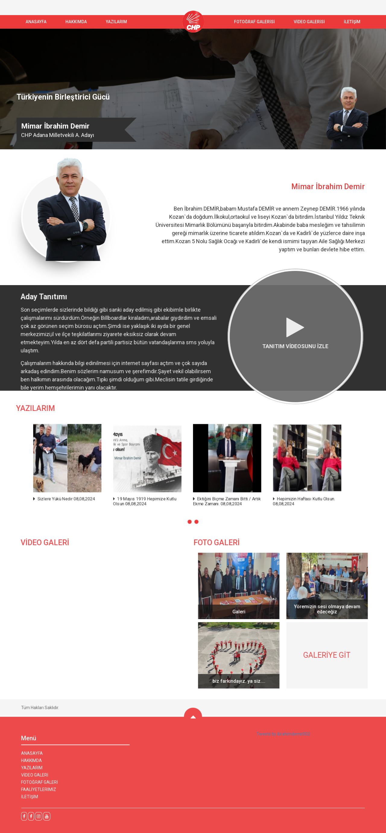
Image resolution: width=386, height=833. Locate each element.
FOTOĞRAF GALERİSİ (254, 21)
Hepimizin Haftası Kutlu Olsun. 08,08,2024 (303, 501)
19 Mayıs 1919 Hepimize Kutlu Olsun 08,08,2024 (144, 501)
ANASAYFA (36, 21)
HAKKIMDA (31, 763)
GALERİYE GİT (330, 655)
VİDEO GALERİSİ (309, 21)
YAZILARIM (116, 21)
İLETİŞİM (352, 21)
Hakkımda (76, 21)
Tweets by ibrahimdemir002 (283, 737)
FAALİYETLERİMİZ (38, 792)
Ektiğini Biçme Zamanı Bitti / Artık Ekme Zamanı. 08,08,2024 (227, 501)
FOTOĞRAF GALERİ (39, 785)
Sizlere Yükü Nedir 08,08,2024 (66, 498)
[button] (189, 521)
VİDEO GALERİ (34, 778)
